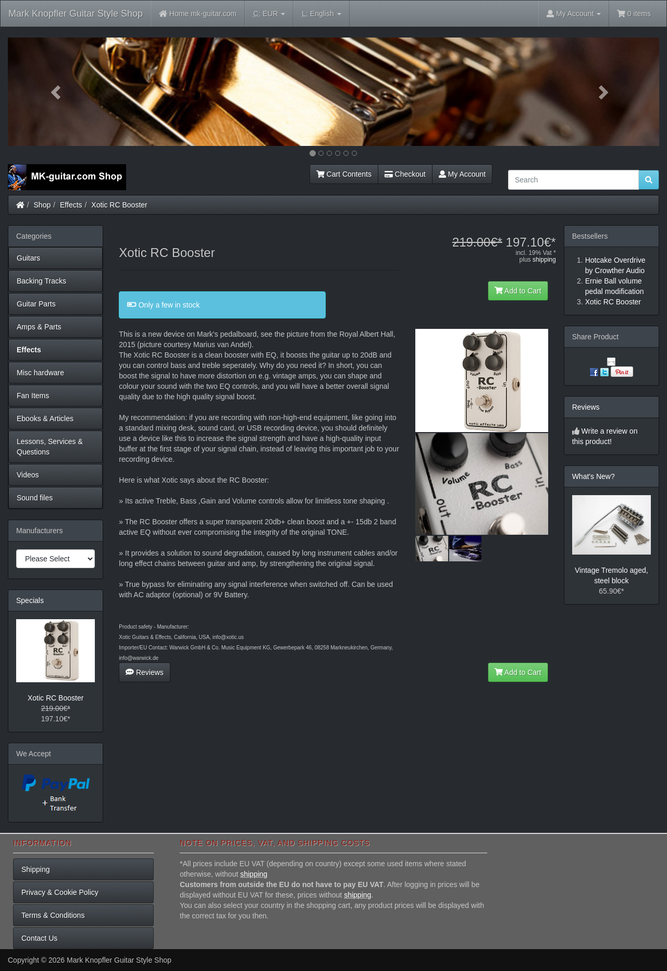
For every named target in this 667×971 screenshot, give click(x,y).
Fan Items (33, 395)
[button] (57, 92)
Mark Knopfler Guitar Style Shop (75, 13)
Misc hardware (40, 372)
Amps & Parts (39, 327)
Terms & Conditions (52, 915)
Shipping (35, 869)
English (321, 13)
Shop (42, 205)
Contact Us (39, 938)
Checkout (405, 174)
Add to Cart (518, 291)
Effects (71, 205)
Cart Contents (344, 174)
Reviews (145, 672)
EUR (269, 13)
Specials (30, 600)
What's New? (593, 476)
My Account (462, 174)
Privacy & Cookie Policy (59, 892)
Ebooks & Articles (45, 418)
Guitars (28, 258)
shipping (544, 259)
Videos (28, 475)
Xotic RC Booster (119, 205)
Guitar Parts (36, 304)
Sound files (35, 498)
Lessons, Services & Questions (50, 446)
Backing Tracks (41, 281)
